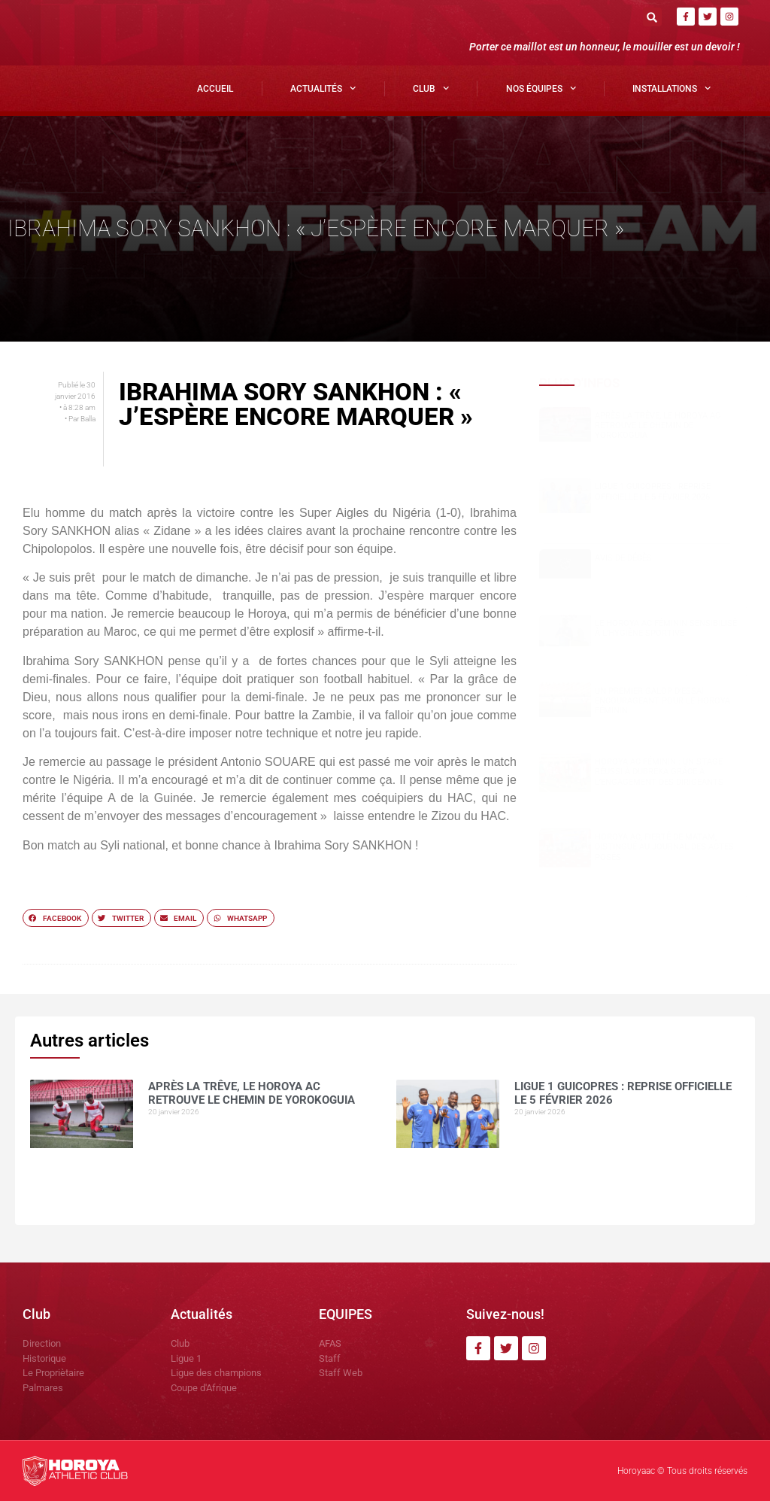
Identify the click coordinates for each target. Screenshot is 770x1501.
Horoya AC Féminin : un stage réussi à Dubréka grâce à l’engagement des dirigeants (659, 771)
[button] (652, 17)
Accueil (215, 89)
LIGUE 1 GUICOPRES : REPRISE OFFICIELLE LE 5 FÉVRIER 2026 (653, 491)
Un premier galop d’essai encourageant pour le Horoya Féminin (662, 701)
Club (431, 88)
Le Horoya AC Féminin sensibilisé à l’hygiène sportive (666, 628)
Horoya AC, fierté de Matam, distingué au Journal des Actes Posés (664, 846)
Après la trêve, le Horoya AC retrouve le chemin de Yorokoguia (657, 425)
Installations (671, 88)
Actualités (323, 88)
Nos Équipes (541, 88)
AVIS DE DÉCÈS (623, 558)
